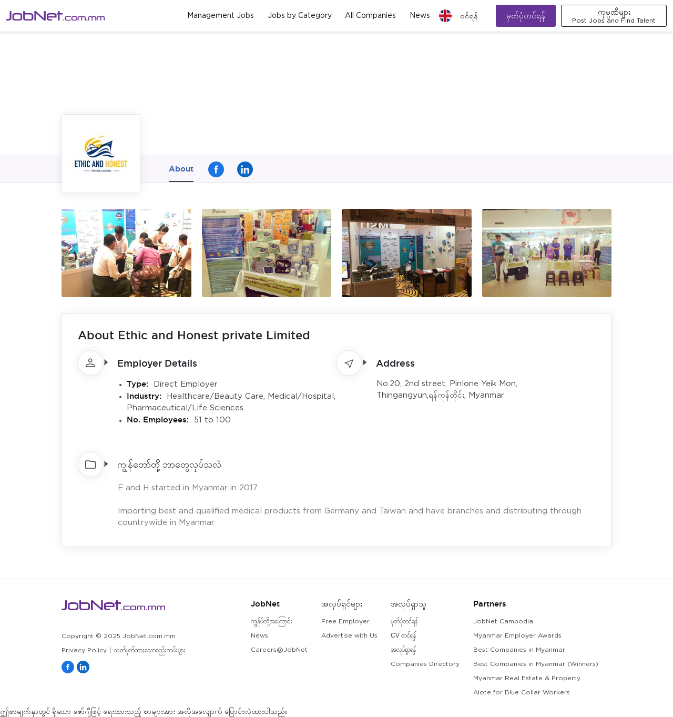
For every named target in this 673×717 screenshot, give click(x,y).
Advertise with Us (349, 636)
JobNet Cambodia (503, 621)
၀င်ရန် (469, 16)
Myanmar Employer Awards (517, 636)
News (420, 16)
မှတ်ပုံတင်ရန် (525, 15)
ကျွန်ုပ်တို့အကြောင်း (271, 621)
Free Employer (345, 621)
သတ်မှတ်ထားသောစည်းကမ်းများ (150, 650)
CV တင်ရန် (403, 635)
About (181, 168)
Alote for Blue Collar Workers (521, 692)
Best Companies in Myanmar (519, 650)
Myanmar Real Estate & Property (526, 678)
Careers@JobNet (279, 650)
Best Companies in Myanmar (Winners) (535, 664)
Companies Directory (425, 664)
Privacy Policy (84, 650)
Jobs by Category (300, 16)
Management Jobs (220, 16)
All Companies (370, 16)
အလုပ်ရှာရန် (403, 650)
